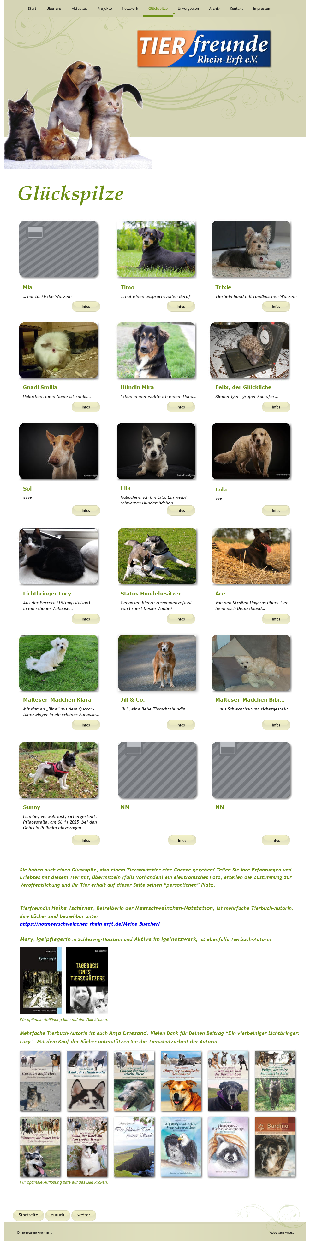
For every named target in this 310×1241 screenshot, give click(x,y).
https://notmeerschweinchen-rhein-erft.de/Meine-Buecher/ (90, 923)
